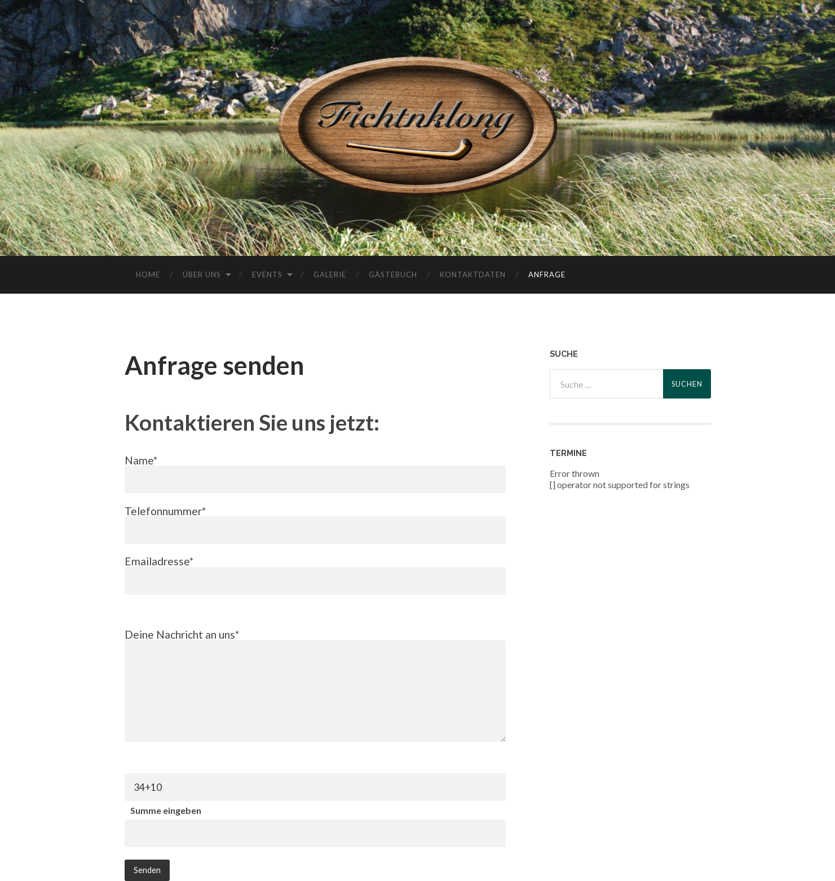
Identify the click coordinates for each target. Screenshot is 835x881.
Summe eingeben (165, 810)
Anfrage (546, 274)
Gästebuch (393, 274)
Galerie (329, 274)
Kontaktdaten (473, 274)
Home (148, 274)
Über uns (202, 274)
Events (267, 274)
